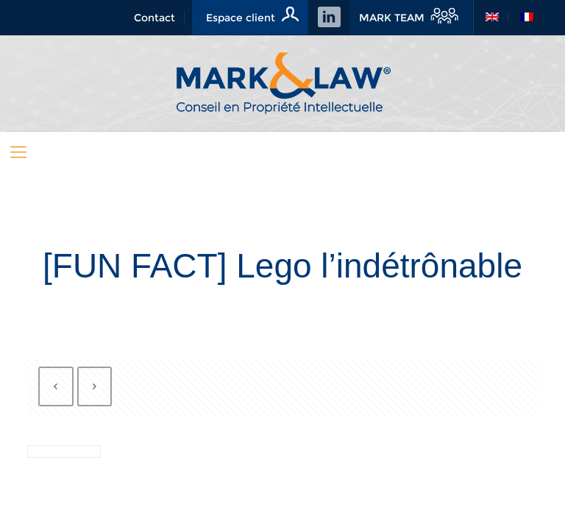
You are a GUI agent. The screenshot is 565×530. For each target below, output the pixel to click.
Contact (154, 17)
